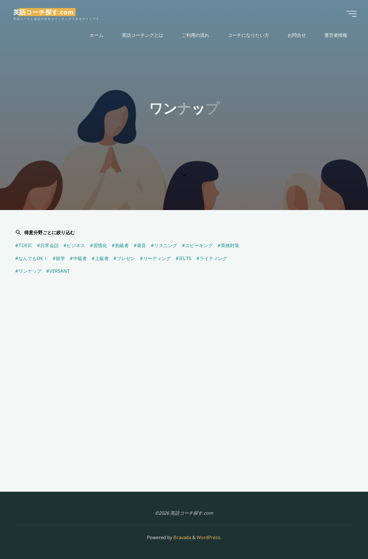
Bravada (181, 537)
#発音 (139, 245)
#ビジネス (74, 245)
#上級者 (100, 258)
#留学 (58, 258)
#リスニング (164, 245)
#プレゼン (124, 258)
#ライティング (211, 258)
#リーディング (155, 258)
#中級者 (78, 258)
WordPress (208, 537)
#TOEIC (23, 245)
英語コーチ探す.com (43, 12)
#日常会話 (48, 245)
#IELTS (183, 258)
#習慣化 (98, 245)
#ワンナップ (28, 271)
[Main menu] (351, 14)
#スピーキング (197, 245)
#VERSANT (58, 271)
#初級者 (120, 245)
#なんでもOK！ (31, 258)
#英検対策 (228, 245)
